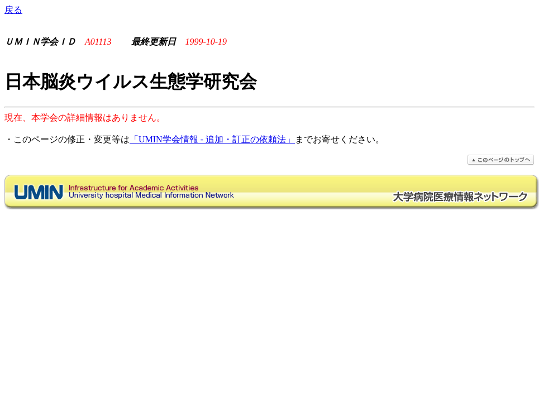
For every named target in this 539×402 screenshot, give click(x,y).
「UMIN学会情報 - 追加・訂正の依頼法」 (212, 139)
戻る (13, 10)
